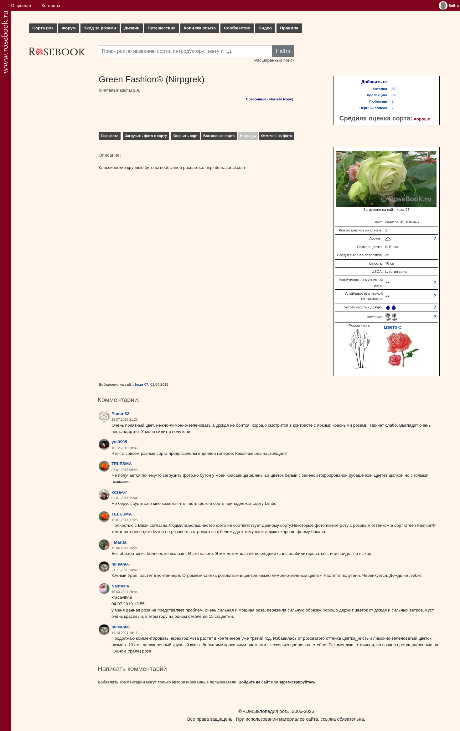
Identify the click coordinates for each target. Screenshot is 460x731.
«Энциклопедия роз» (266, 711)
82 (393, 89)
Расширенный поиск (274, 60)
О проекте (21, 5)
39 (393, 95)
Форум (68, 28)
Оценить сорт (185, 136)
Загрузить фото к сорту (146, 136)
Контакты (51, 5)
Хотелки (380, 89)
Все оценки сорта (219, 136)
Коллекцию (377, 95)
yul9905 (119, 441)
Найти (283, 51)
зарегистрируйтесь (297, 682)
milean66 (120, 564)
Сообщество (237, 28)
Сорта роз (42, 28)
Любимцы (378, 101)
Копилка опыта (200, 28)
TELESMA (121, 463)
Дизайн (132, 28)
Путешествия (161, 28)
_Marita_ (120, 542)
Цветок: (392, 327)
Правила (289, 28)
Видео (265, 28)
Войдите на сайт (254, 682)
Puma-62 (120, 413)
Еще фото (109, 136)
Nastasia (120, 586)
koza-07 (141, 384)
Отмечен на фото (276, 136)
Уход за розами (100, 28)
